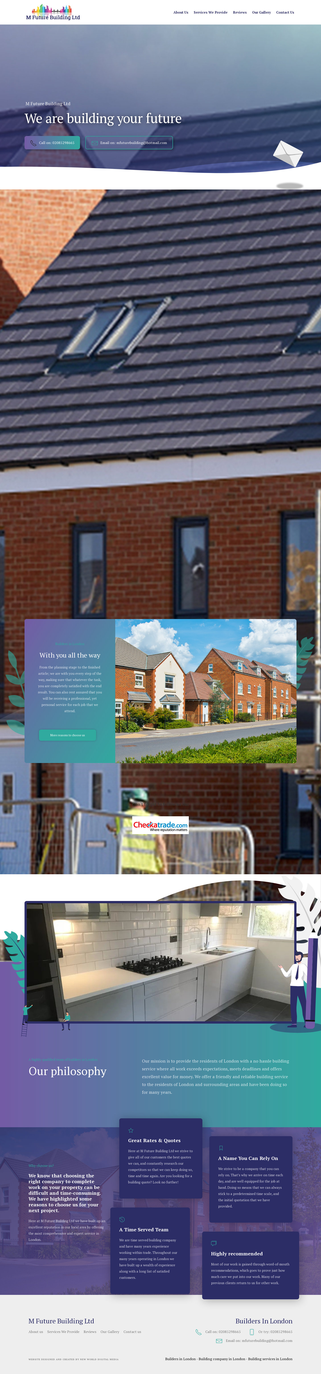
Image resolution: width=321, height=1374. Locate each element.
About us (180, 12)
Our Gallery (261, 12)
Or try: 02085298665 (270, 1332)
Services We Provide (211, 12)
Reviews (240, 12)
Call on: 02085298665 (52, 142)
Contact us (285, 12)
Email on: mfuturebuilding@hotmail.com (129, 142)
